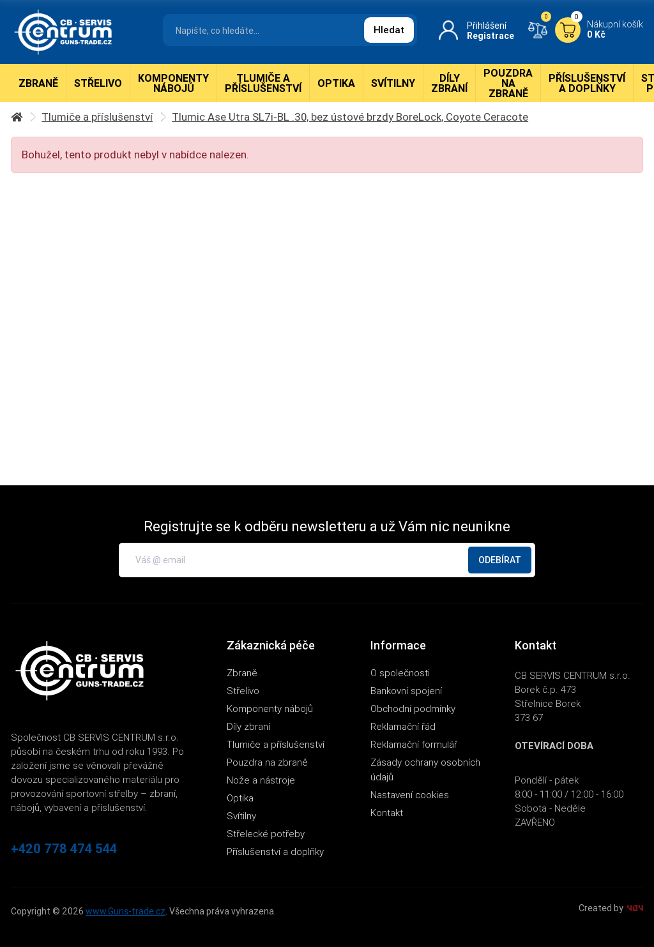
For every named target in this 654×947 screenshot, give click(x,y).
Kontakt (386, 813)
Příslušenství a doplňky (587, 83)
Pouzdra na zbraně (508, 83)
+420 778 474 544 (64, 849)
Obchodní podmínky (412, 708)
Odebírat (499, 560)
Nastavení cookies (409, 795)
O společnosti (400, 673)
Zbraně (38, 83)
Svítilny (393, 83)
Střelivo (98, 83)
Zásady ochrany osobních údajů (425, 769)
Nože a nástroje (261, 780)
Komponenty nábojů (173, 83)
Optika (336, 83)
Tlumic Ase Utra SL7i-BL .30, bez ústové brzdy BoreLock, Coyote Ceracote (350, 117)
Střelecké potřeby (266, 834)
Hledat (389, 30)
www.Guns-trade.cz (125, 911)
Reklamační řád (403, 726)
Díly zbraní (449, 83)
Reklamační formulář (413, 744)
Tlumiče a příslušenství (263, 83)
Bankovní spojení (406, 691)
